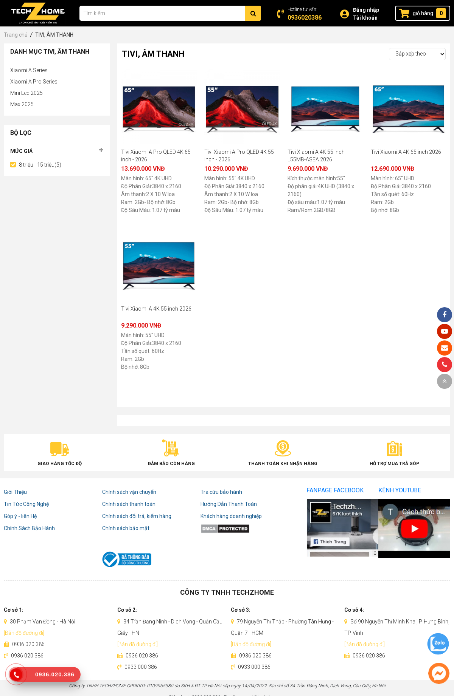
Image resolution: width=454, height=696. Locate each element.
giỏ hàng (423, 13)
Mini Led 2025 (26, 93)
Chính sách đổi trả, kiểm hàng (136, 516)
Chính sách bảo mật (125, 528)
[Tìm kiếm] (253, 13)
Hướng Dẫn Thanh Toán (229, 504)
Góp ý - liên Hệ (20, 516)
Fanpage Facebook (335, 490)
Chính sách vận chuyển (129, 492)
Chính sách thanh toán (128, 504)
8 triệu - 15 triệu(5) (40, 165)
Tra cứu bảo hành (221, 492)
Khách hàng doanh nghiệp (231, 516)
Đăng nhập (366, 10)
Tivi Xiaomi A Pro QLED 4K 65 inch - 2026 (156, 155)
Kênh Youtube (399, 490)
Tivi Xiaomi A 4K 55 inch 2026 (156, 309)
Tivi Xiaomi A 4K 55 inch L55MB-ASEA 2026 (316, 155)
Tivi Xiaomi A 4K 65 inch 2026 (406, 152)
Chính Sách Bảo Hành (29, 528)
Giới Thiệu (15, 492)
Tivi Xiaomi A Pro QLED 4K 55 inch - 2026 (239, 155)
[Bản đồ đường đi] (24, 633)
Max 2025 (22, 104)
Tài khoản (365, 18)
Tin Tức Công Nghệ (26, 504)
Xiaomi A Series (29, 70)
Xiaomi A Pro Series (34, 82)
